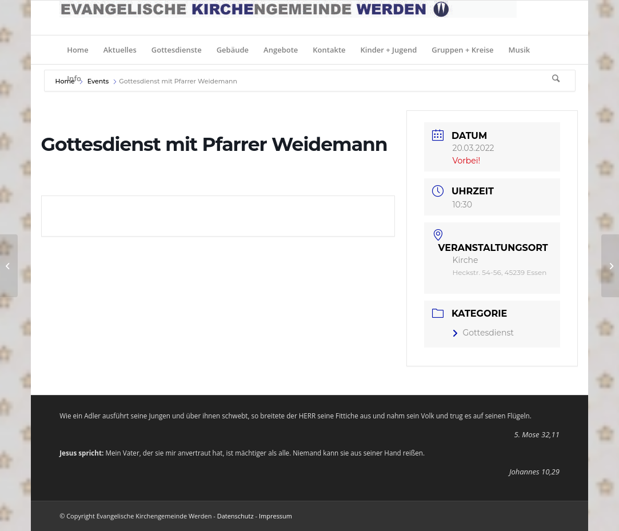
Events (98, 81)
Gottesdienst (483, 333)
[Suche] (552, 78)
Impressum (275, 516)
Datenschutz (235, 516)
